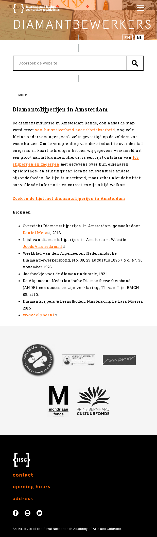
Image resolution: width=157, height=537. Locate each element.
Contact (23, 475)
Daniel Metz (36, 232)
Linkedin (27, 513)
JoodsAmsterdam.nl (44, 246)
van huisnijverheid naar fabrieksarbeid (75, 129)
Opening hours (31, 486)
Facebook (16, 513)
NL (140, 37)
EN (127, 37)
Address (23, 498)
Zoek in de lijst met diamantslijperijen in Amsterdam (69, 198)
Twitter (39, 513)
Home (21, 94)
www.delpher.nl (40, 314)
